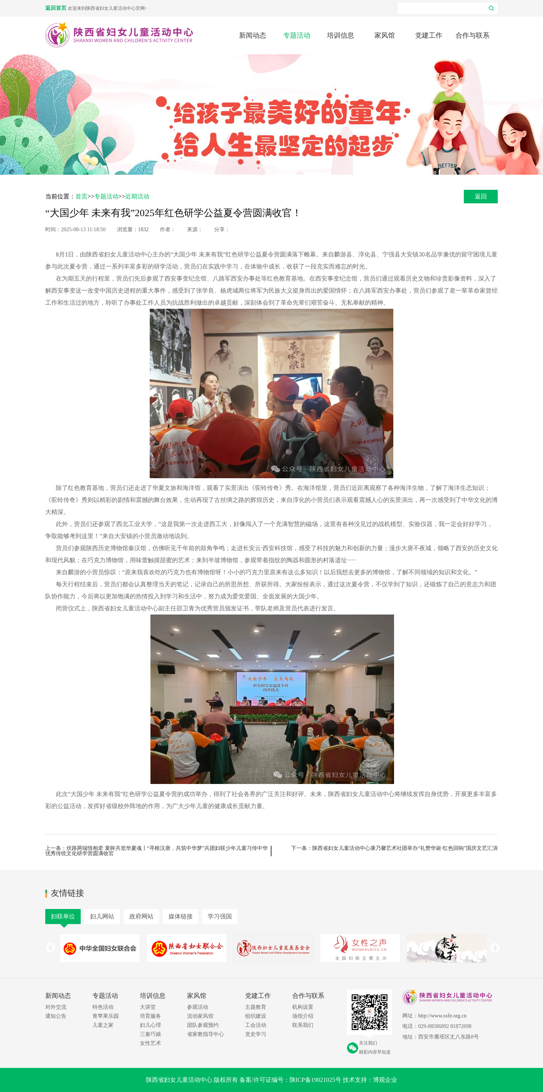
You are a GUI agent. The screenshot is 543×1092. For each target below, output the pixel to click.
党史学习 (255, 1034)
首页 (81, 196)
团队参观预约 (203, 1025)
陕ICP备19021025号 (315, 1080)
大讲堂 (148, 1007)
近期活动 (137, 196)
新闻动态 (252, 35)
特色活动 (103, 1007)
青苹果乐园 (105, 1016)
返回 (481, 196)
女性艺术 (150, 1043)
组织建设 (255, 1016)
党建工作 (428, 35)
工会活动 (255, 1025)
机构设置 (302, 1007)
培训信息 (340, 35)
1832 (143, 229)
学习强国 (220, 916)
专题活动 (296, 35)
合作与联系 (472, 35)
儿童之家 (103, 1025)
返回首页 (56, 8)
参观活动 (197, 1007)
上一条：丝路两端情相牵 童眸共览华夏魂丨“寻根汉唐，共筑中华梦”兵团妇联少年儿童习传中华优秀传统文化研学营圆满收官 (156, 850)
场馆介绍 (302, 1016)
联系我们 (302, 1025)
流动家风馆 (200, 1016)
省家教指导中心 (205, 1034)
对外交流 (55, 1007)
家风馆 (384, 35)
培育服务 (150, 1016)
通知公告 (55, 1016)
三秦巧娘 (150, 1034)
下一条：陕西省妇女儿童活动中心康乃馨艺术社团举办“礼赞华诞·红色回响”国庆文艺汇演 (394, 848)
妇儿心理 (150, 1025)
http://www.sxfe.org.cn (442, 1016)
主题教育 (255, 1007)
